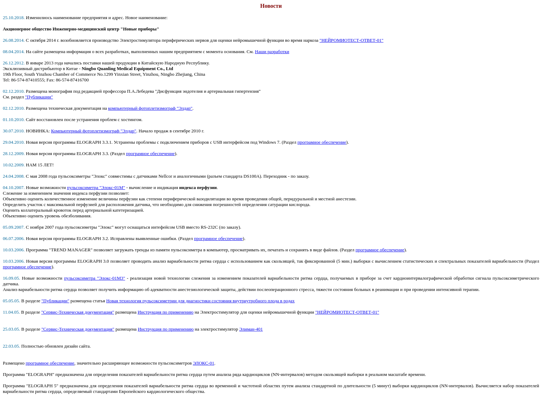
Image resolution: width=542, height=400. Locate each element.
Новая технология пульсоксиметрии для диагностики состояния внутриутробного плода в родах (200, 300)
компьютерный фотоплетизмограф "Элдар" (150, 108)
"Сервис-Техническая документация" (77, 312)
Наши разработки (272, 51)
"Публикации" (39, 96)
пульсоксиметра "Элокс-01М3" (94, 278)
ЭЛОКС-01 (203, 363)
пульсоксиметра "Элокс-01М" (96, 187)
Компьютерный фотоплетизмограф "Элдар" (93, 130)
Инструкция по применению (166, 312)
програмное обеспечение (321, 142)
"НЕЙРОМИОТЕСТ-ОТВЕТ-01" (351, 40)
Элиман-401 (251, 329)
